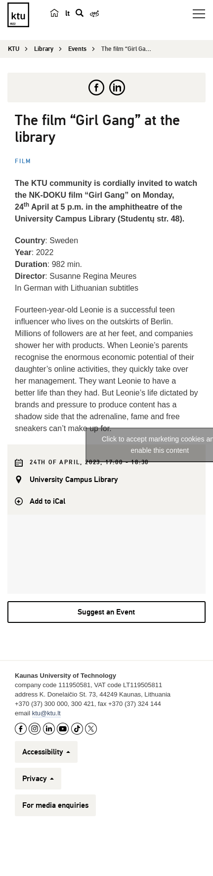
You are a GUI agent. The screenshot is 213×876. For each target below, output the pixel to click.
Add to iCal (47, 501)
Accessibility (46, 752)
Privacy (38, 779)
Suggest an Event (106, 612)
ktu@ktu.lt (46, 713)
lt (67, 13)
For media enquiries (55, 805)
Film (23, 161)
